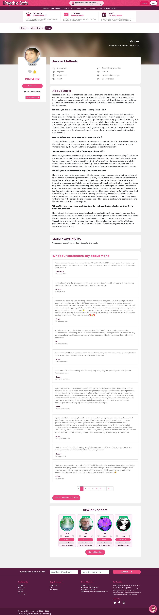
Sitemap (48, 614)
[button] (153, 609)
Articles (99, 8)
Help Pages (54, 590)
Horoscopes (22, 594)
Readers (21, 590)
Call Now (32, 86)
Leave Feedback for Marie (66, 497)
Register (145, 3)
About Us (21, 587)
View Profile (66, 543)
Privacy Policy (86, 585)
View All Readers (95, 552)
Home (23, 28)
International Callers (36, 614)
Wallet (73, 8)
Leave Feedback (32, 97)
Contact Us (54, 585)
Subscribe (126, 572)
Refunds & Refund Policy (89, 587)
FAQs (51, 587)
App (52, 8)
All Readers (35, 28)
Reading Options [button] (61, 8)
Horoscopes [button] (81, 8)
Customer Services (110, 8)
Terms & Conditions (88, 590)
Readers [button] (45, 8)
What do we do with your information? (94, 592)
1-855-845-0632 (39, 15)
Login (153, 3)
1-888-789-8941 (77, 15)
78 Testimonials (32, 91)
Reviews (92, 8)
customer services (118, 593)
